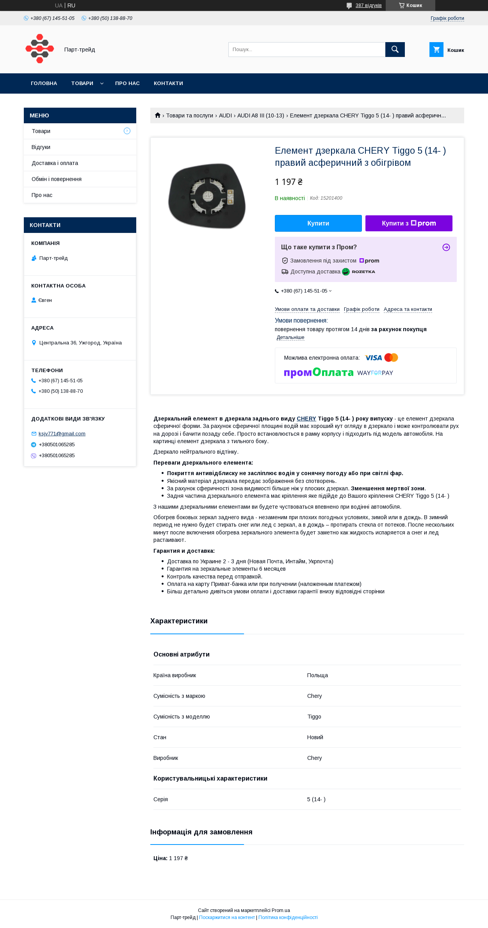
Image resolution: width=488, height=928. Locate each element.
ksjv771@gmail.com (62, 433)
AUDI (225, 115)
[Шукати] (395, 49)
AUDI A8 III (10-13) (260, 115)
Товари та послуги (189, 115)
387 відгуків (369, 5)
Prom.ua (281, 910)
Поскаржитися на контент (227, 917)
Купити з (409, 223)
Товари (82, 83)
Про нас (127, 83)
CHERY (306, 418)
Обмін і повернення (57, 179)
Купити (318, 223)
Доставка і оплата (55, 163)
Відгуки (41, 147)
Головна (44, 83)
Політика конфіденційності (288, 917)
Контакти (168, 83)
